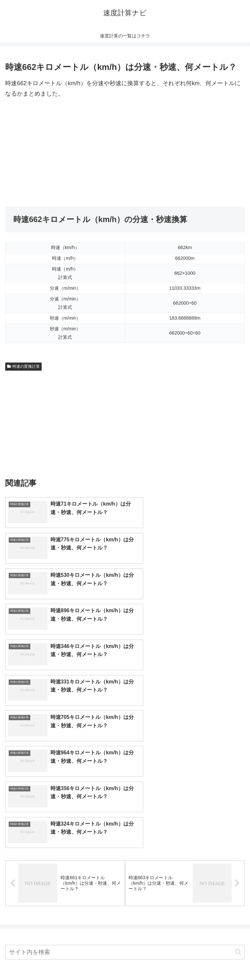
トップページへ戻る (63, 944)
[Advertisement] (125, 152)
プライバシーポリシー (186, 944)
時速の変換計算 (23, 366)
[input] (125, 775)
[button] (238, 775)
